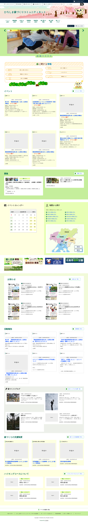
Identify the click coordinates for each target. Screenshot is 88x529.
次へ (83, 42)
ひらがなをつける (79, 1)
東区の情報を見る (71, 217)
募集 (51, 21)
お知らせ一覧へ (75, 284)
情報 (43, 21)
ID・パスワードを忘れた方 (46, 518)
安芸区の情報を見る (52, 224)
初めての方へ (10, 518)
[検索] (82, 4)
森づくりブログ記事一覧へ (74, 394)
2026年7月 (23, 217)
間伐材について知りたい (25, 76)
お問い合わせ (27, 4)
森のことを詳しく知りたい (25, 71)
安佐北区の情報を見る (72, 221)
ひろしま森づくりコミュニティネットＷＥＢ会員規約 (27, 518)
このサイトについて (10, 4)
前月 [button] (13, 217)
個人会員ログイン (37, 4)
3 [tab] (48, 56)
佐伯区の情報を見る (71, 224)
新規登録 (19, 4)
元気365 (46, 525)
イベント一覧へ (79, 96)
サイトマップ (77, 518)
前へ (5, 42)
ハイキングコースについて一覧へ (75, 479)
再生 (37, 56)
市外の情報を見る (52, 226)
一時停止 (40, 56)
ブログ (58, 21)
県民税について (63, 82)
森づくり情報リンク (63, 71)
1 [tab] (43, 56)
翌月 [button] (34, 217)
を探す (7, 21)
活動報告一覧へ (79, 334)
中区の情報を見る (52, 217)
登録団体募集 (58, 518)
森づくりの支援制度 (25, 82)
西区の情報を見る (71, 219)
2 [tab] (45, 56)
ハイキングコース (63, 76)
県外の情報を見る (71, 226)
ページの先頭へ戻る (45, 514)
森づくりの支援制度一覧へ (76, 442)
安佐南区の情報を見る (53, 221)
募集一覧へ (80, 178)
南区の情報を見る (52, 219)
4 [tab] (50, 56)
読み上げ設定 (80, 25)
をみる (29, 21)
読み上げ (71, 25)
